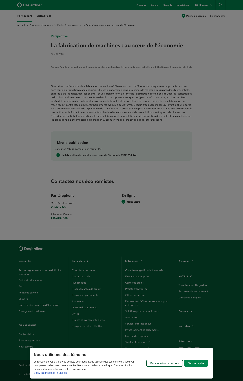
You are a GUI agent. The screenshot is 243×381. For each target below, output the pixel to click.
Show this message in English (50, 373)
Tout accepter (196, 363)
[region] (121, 363)
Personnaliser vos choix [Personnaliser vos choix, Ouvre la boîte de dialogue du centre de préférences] (164, 363)
